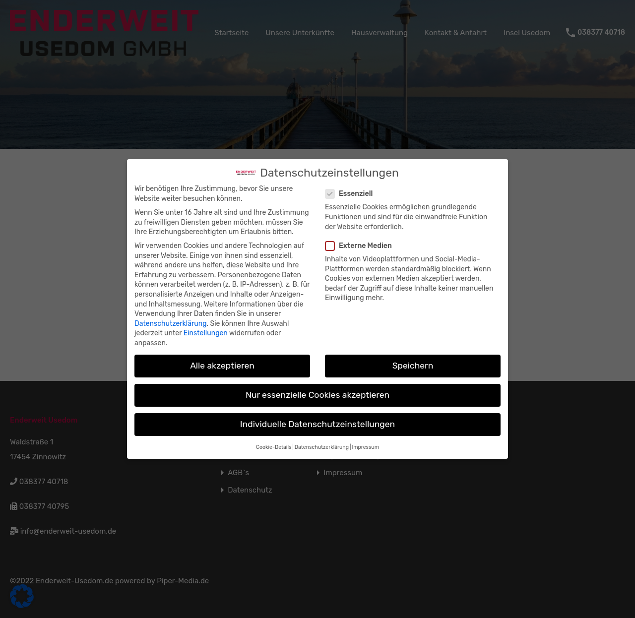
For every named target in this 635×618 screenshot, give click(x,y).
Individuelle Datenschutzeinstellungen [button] (317, 418)
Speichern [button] (413, 360)
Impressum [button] (365, 441)
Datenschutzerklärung (170, 317)
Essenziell (352, 187)
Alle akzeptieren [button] (222, 360)
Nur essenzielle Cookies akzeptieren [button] (317, 389)
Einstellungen (206, 327)
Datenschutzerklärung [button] (322, 441)
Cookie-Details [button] (273, 441)
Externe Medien (361, 239)
